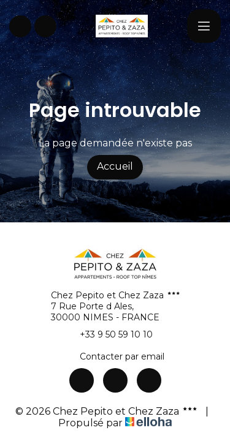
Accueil (115, 166)
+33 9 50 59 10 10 (109, 334)
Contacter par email (115, 356)
